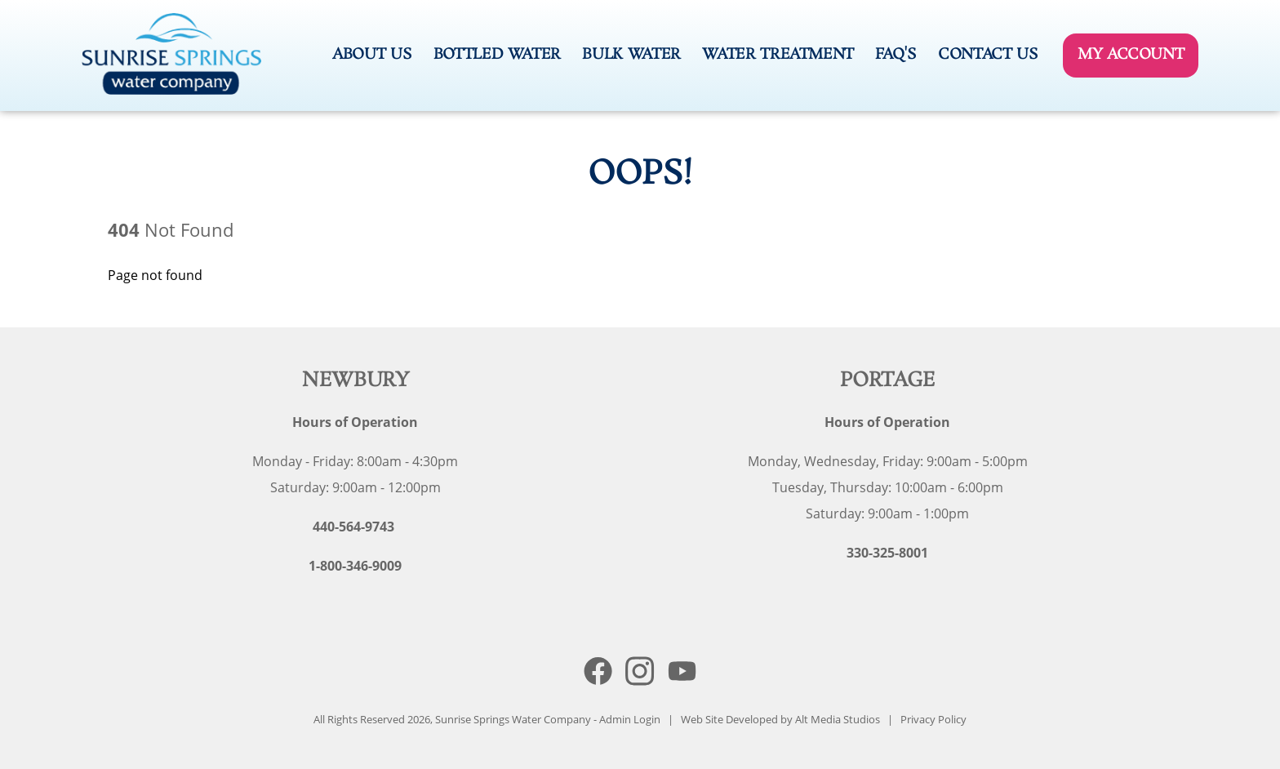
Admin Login (629, 719)
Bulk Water (631, 54)
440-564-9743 (353, 527)
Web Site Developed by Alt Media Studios (780, 719)
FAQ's (895, 54)
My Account (1131, 54)
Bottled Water (497, 54)
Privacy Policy (933, 719)
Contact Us (988, 54)
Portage (888, 380)
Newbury (355, 380)
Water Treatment (778, 54)
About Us (371, 54)
